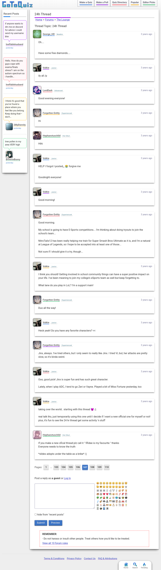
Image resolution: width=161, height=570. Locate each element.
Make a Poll (102, 2)
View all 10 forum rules (55, 543)
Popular (135, 2)
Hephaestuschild (52, 135)
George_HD (49, 34)
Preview (55, 522)
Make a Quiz (86, 2)
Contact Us (90, 558)
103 (56, 467)
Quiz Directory (119, 2)
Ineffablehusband (14, 44)
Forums (49, 19)
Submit (41, 522)
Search (135, 566)
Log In (67, 478)
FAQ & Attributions (107, 558)
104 (63, 467)
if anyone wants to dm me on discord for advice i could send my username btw (14, 30)
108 (92, 467)
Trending (144, 566)
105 (71, 467)
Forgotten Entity (51, 113)
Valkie (46, 67)
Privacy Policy (74, 558)
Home (39, 19)
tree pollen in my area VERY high (13, 143)
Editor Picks (149, 2)
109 (99, 467)
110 (107, 467)
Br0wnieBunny (13, 159)
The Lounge (63, 19)
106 (78, 467)
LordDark (48, 90)
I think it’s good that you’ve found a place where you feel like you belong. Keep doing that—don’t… (14, 109)
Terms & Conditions (54, 558)
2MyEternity (20, 125)
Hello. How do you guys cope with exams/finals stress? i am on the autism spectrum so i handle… (15, 68)
